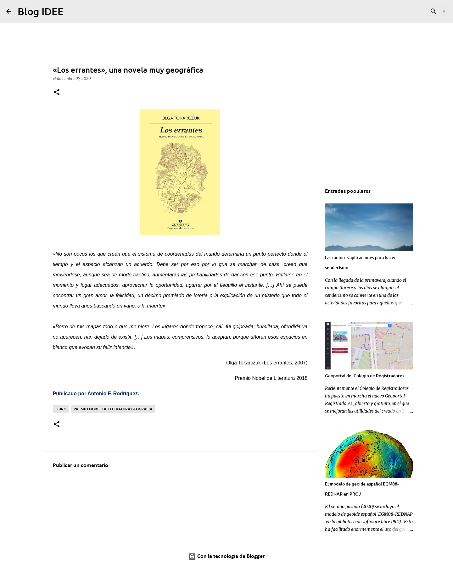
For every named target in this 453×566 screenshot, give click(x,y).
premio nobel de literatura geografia (113, 409)
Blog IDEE (41, 11)
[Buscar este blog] (415, 11)
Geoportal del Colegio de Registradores (364, 376)
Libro (60, 409)
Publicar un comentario (80, 466)
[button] (56, 92)
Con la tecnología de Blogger (226, 556)
